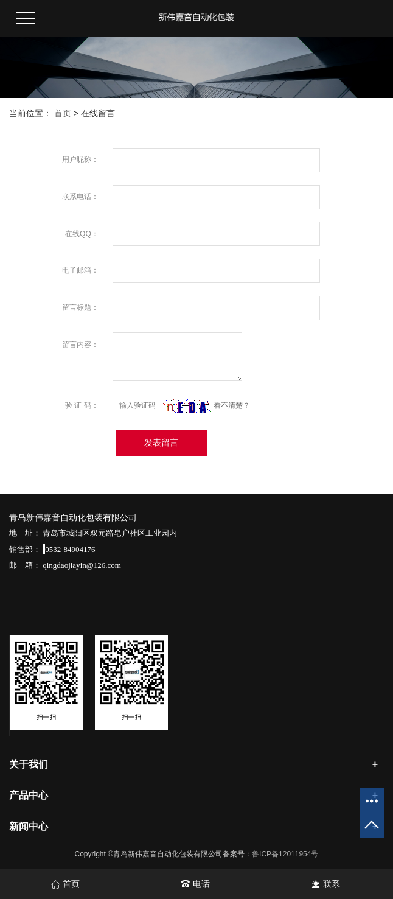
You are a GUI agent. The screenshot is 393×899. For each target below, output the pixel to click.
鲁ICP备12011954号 (285, 854)
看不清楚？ (206, 405)
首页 (62, 113)
